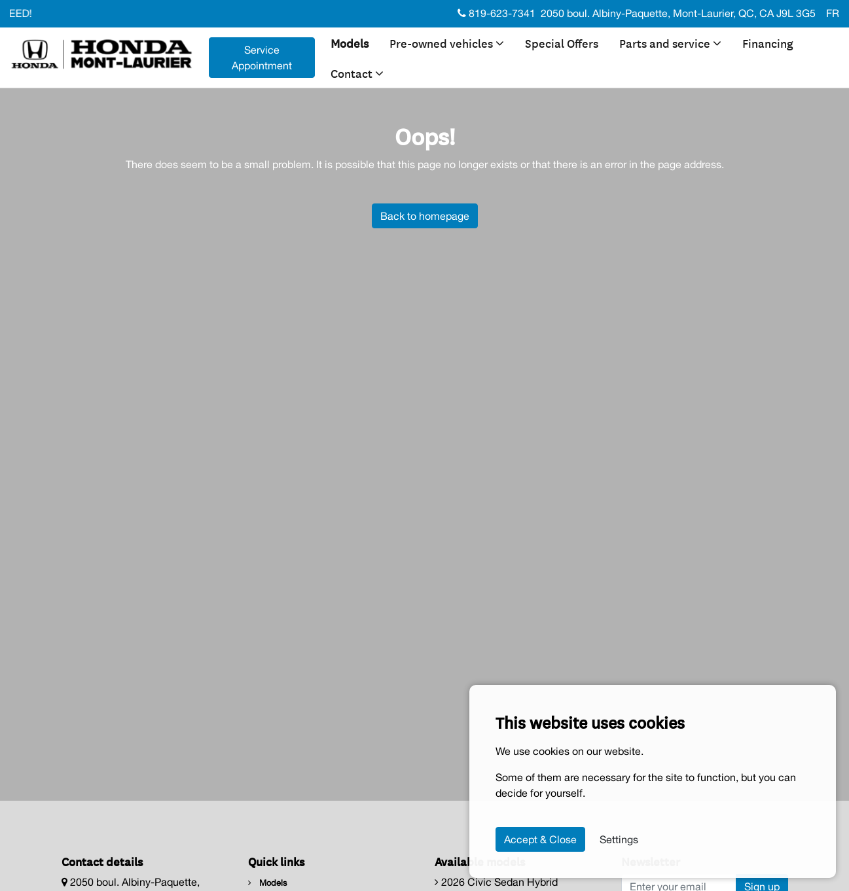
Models (350, 42)
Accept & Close (540, 839)
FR (832, 13)
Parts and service (670, 42)
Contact (357, 72)
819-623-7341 (496, 13)
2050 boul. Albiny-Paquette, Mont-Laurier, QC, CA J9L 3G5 (678, 13)
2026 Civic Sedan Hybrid (496, 882)
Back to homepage (424, 216)
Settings (619, 839)
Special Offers (561, 42)
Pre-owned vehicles (446, 42)
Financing (767, 42)
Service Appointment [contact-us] (262, 57)
